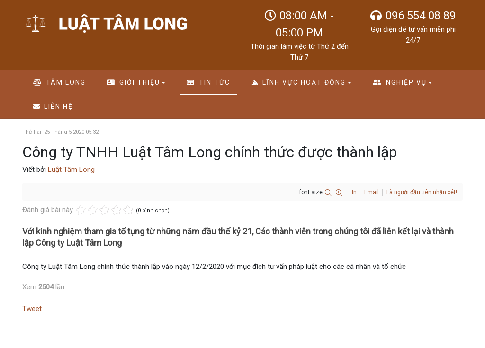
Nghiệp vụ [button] (402, 82)
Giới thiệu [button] (136, 82)
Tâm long (59, 82)
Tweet (32, 308)
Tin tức (208, 82)
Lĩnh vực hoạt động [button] (301, 82)
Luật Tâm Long (71, 169)
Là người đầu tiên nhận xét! (421, 192)
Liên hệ (53, 106)
